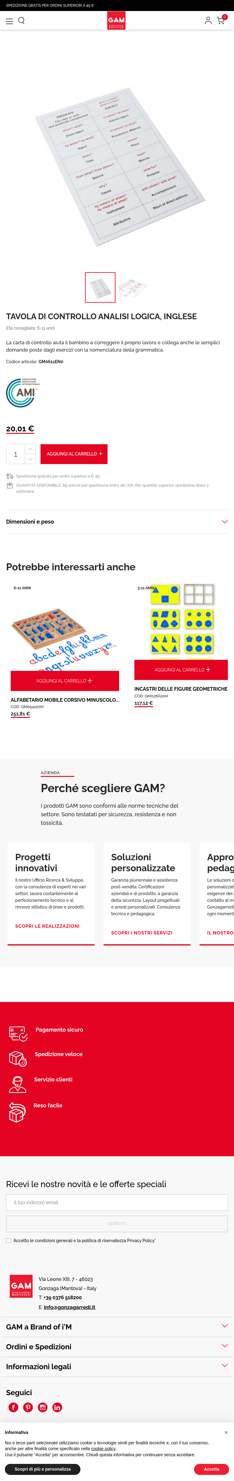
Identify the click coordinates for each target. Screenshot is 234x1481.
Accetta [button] (211, 1469)
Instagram (43, 1407)
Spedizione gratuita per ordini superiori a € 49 (58, 476)
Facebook (13, 1407)
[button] (226, 1432)
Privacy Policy (140, 1240)
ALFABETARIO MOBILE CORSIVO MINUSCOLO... (65, 700)
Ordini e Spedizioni (38, 1346)
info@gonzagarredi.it (69, 1307)
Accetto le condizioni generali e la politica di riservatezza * (84, 1240)
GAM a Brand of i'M (39, 1326)
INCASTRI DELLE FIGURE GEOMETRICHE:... (183, 689)
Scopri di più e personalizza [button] (43, 1469)
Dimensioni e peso (30, 521)
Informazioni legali (38, 1366)
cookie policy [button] (103, 1448)
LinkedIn (57, 1407)
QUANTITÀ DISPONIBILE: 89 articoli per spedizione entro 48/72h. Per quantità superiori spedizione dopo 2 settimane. (112, 488)
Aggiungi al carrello (75, 453)
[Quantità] (15, 454)
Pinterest (28, 1407)
